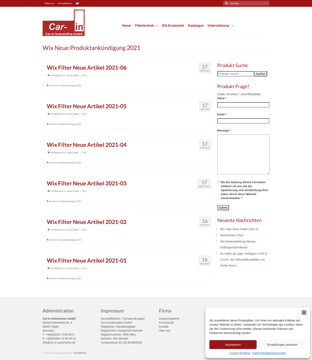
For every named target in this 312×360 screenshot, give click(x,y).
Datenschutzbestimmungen (269, 353)
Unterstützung (220, 25)
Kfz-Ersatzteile (173, 25)
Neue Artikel (73, 75)
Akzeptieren (233, 344)
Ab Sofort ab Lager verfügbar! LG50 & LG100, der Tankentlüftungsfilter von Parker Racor (243, 259)
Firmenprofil (166, 322)
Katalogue (196, 25)
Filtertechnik (146, 25)
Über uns (164, 330)
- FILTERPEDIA (79, 353)
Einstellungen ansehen (282, 344)
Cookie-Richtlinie (239, 353)
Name (222, 98)
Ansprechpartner (169, 318)
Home (126, 25)
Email (222, 114)
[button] (304, 312)
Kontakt (163, 326)
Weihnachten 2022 (232, 235)
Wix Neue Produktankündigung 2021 (65, 86)
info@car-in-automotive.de (59, 342)
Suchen (260, 73)
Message (224, 130)
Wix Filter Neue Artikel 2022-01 (239, 229)
